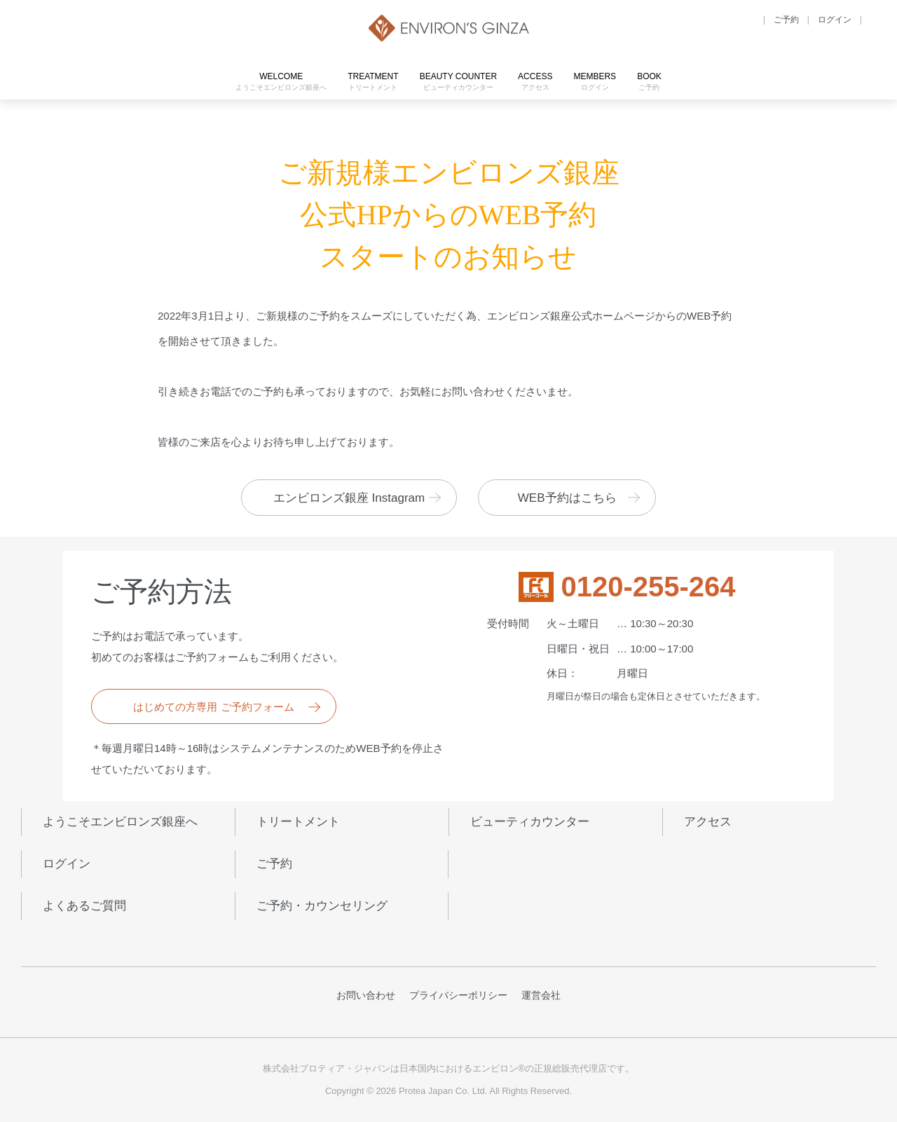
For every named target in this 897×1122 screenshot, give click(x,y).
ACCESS (535, 82)
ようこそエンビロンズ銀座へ (120, 821)
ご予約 (274, 863)
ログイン (66, 863)
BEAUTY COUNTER (458, 82)
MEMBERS (594, 82)
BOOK (649, 82)
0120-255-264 (648, 587)
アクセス (708, 821)
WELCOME (281, 82)
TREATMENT (373, 82)
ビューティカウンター (529, 821)
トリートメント (298, 821)
